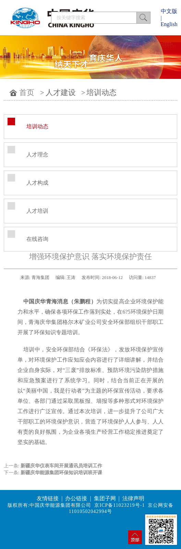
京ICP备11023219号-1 (119, 505)
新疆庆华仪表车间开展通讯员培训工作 (61, 465)
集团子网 (105, 498)
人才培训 (37, 211)
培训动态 (101, 92)
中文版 (169, 11)
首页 (26, 92)
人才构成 (37, 183)
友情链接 (48, 498)
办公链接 (76, 498)
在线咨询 (37, 239)
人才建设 (61, 92)
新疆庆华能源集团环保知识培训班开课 (61, 472)
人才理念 (37, 154)
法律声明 (133, 498)
